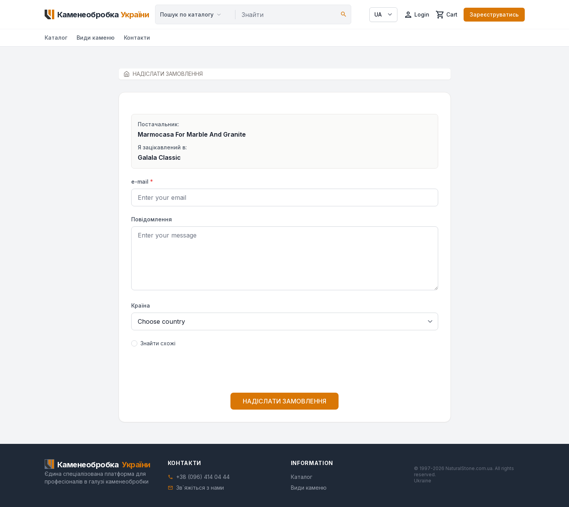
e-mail (142, 181)
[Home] (97, 14)
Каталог (56, 37)
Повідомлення (151, 219)
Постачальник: (158, 124)
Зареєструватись (494, 14)
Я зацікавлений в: (162, 147)
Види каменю (96, 37)
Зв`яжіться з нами (200, 487)
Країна (140, 305)
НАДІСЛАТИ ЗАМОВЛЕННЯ (284, 401)
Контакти (137, 37)
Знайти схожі (157, 343)
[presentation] (284, 371)
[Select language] (383, 14)
